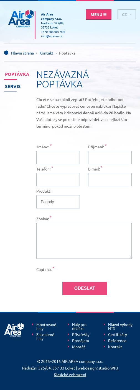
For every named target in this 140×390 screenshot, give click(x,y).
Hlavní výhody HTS (120, 326)
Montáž (78, 347)
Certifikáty (117, 334)
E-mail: (94, 168)
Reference (117, 341)
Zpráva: (42, 218)
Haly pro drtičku (79, 326)
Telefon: (43, 168)
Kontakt (46, 52)
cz (124, 14)
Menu (99, 14)
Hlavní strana (22, 52)
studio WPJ (108, 367)
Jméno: (42, 146)
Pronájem (80, 341)
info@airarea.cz (51, 36)
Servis (11, 86)
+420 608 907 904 (53, 31)
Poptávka (11, 74)
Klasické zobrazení (70, 374)
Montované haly (46, 326)
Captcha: (44, 269)
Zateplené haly (45, 336)
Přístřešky (81, 334)
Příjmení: (96, 146)
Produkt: (43, 190)
